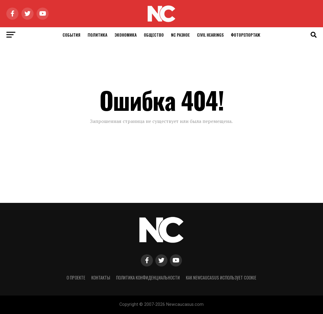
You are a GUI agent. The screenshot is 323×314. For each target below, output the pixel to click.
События (71, 34)
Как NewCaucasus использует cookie (221, 277)
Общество (154, 34)
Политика (97, 34)
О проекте (75, 277)
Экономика (126, 34)
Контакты (100, 277)
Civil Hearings (210, 34)
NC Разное (180, 34)
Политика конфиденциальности (148, 277)
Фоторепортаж (245, 34)
